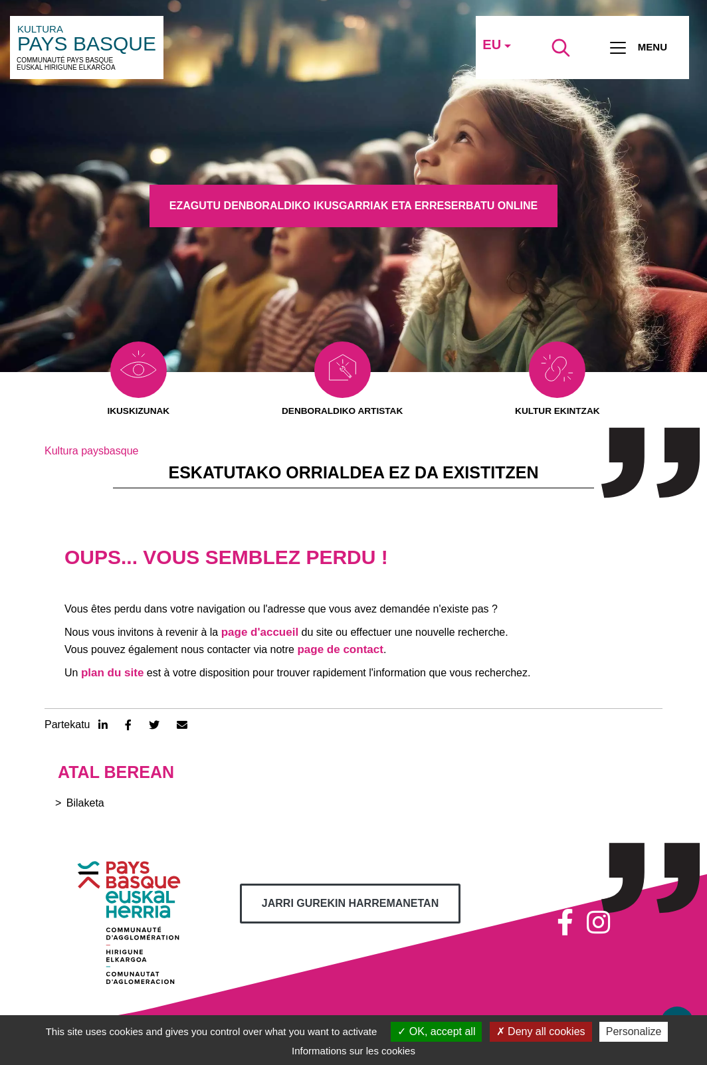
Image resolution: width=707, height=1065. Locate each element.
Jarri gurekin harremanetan (350, 904)
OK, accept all (436, 1031)
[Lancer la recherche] (561, 48)
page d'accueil (259, 633)
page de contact (340, 650)
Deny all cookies (540, 1031)
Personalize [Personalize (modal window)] (634, 1031)
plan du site (112, 673)
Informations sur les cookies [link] (353, 1050)
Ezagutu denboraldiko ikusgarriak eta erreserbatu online (353, 205)
